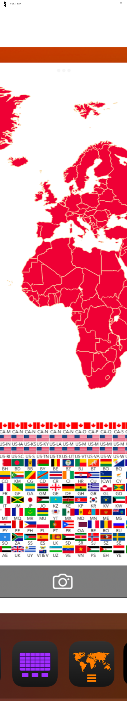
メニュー (123, 2)
